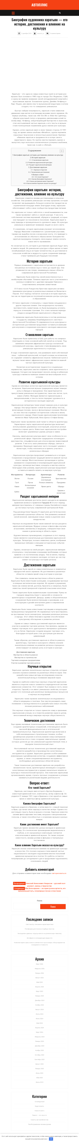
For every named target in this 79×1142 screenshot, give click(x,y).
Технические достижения (40, 172)
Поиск (39, 901)
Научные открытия (40, 170)
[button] (60, 151)
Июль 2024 (39, 1014)
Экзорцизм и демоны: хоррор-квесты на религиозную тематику (39, 933)
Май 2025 (39, 982)
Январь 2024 (39, 1041)
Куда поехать (39, 1106)
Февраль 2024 (39, 1037)
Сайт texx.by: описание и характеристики (39, 924)
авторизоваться (59, 873)
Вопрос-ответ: (38, 175)
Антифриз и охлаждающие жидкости (39, 938)
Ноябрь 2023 (39, 1050)
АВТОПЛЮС (39, 4)
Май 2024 (39, 1023)
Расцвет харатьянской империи (40, 165)
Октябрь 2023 (39, 1055)
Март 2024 (39, 1032)
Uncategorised (39, 1101)
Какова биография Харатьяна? (42, 179)
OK (51, 1139)
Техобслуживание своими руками (39, 1124)
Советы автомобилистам (39, 1120)
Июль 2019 (39, 1082)
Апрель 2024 (39, 1028)
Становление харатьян (40, 160)
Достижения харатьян (38, 167)
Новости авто (39, 1111)
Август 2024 (39, 1009)
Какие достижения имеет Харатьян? (42, 181)
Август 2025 (39, 978)
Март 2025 (39, 991)
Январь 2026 (39, 973)
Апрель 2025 (39, 987)
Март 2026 (39, 964)
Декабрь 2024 (39, 1000)
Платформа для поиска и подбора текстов (39, 929)
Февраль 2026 (39, 968)
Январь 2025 (39, 996)
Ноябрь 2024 (39, 1005)
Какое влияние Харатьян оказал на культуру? (42, 183)
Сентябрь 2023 (39, 1059)
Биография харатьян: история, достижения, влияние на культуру (38, 155)
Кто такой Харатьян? (41, 177)
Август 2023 (39, 1064)
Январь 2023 (39, 1068)
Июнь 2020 (39, 1073)
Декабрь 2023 (39, 1046)
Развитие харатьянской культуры (40, 162)
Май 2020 (39, 1077)
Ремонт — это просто (39, 1115)
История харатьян (38, 157)
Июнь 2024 (39, 1018)
